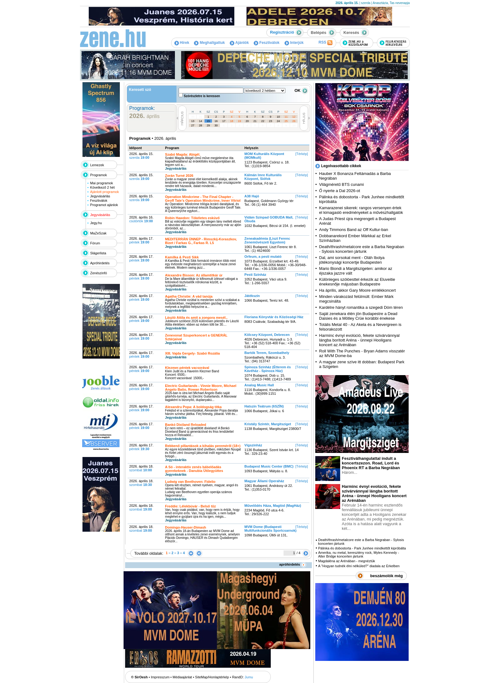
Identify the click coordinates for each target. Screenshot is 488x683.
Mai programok (101, 183)
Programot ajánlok (104, 205)
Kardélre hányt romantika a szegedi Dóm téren (361, 307)
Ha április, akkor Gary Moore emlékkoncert (357, 290)
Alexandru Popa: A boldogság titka (193, 407)
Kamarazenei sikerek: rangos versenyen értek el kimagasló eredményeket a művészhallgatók (361, 210)
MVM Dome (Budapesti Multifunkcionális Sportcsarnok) (270, 528)
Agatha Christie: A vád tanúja (189, 296)
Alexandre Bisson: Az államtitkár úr (194, 275)
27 (192, 125)
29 (208, 125)
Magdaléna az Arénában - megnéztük (346, 561)
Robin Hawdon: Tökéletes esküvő (192, 218)
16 (216, 121)
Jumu (249, 677)
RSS (325, 42)
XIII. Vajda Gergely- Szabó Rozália (192, 353)
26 (293, 121)
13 (192, 121)
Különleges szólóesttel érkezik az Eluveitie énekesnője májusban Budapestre (357, 281)
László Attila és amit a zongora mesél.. (196, 317)
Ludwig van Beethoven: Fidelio (190, 481)
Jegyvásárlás (100, 196)
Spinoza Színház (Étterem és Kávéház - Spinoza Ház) (267, 369)
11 (286, 116)
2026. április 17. (141, 240)
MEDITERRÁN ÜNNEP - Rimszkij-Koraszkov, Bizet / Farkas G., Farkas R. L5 (201, 241)
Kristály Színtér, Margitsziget (267, 424)
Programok (98, 175)
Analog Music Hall (259, 385)
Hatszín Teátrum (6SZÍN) (264, 406)
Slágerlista (98, 253)
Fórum (95, 243)
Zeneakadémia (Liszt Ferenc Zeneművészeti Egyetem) (267, 240)
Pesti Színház (255, 274)
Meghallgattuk (209, 42)
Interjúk (294, 42)
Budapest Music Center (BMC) (268, 466)
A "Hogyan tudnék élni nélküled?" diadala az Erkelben (359, 566)
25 (286, 121)
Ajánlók (239, 42)
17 (223, 121)
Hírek (181, 42)
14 (200, 121)
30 (192, 116)
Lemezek (97, 165)
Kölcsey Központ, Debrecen (266, 335)
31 (200, 116)
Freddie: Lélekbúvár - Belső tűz (190, 506)
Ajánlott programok (104, 192)
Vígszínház (253, 445)
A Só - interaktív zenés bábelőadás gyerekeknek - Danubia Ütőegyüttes (194, 469)
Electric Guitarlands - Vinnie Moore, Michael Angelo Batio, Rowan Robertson (200, 387)
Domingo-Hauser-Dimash (185, 527)
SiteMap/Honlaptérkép (212, 677)
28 (200, 125)
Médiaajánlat (182, 677)
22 (262, 121)
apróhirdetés (292, 564)
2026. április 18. (141, 468)
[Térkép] (301, 154)
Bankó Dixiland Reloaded (185, 424)
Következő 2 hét (102, 187)
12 (293, 116)
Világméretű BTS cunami (341, 184)
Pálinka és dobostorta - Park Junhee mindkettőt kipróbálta (362, 548)
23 (270, 121)
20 (247, 121)
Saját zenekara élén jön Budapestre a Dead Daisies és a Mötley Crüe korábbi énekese (358, 316)
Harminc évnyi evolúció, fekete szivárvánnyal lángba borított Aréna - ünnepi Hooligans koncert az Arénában (359, 340)
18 (231, 121)
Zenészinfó (98, 273)
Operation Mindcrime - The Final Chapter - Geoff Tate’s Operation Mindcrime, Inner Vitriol (202, 198)
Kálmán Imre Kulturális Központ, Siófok (263, 177)
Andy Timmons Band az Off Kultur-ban (353, 229)
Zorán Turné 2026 (179, 175)
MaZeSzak (98, 233)
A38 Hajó (251, 196)
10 (278, 116)
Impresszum (160, 677)
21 (254, 121)
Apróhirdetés (100, 263)
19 (239, 121)
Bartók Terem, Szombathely (266, 353)
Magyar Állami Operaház (264, 481)
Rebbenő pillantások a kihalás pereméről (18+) (202, 446)
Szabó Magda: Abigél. (182, 154)
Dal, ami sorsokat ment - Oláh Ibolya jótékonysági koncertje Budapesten (351, 260)
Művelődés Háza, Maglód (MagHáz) (272, 505)
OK (301, 90)
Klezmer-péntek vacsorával (187, 368)
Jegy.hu (96, 223)
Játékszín (252, 296)
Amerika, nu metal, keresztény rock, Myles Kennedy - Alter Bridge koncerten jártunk (358, 554)
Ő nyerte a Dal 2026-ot (339, 190)
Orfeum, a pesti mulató (262, 256)
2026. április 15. (141, 155)
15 (208, 121)
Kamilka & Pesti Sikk (182, 257)
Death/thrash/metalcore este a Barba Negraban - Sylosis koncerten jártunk (361, 249)
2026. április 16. (141, 219)
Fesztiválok (266, 42)
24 (278, 121)
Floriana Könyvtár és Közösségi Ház (273, 317)
